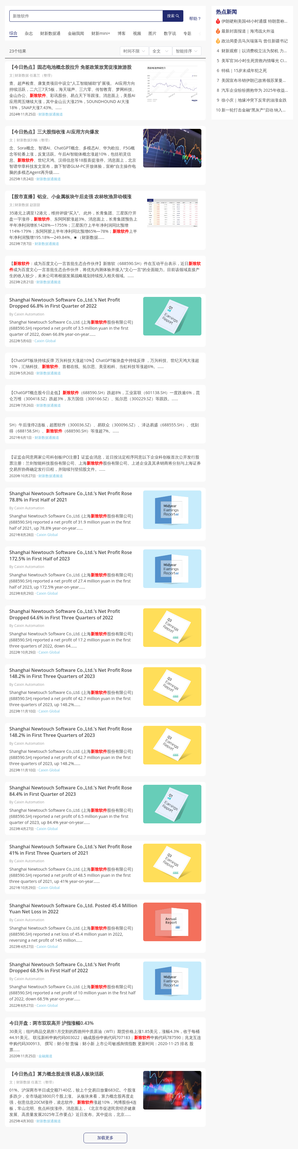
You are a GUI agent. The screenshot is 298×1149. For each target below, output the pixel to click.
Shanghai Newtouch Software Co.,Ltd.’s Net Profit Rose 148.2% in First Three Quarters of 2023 (70, 673)
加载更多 (105, 1137)
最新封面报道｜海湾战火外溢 (247, 31)
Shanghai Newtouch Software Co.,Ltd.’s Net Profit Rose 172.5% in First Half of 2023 (70, 555)
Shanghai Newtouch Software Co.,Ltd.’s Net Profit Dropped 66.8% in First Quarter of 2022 (64, 303)
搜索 (173, 16)
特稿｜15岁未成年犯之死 (244, 70)
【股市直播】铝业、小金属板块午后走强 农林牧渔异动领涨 (70, 197)
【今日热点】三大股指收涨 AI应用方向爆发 (54, 132)
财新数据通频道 (50, 114)
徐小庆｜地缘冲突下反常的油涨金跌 (254, 100)
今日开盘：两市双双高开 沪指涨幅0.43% (51, 1023)
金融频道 (45, 1056)
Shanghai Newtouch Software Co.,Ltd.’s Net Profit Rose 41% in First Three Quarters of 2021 (70, 850)
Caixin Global (45, 340)
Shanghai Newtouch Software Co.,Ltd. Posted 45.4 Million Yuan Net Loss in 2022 (73, 909)
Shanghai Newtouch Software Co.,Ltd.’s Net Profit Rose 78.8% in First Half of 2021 (70, 496)
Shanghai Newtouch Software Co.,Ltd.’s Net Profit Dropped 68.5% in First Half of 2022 (64, 968)
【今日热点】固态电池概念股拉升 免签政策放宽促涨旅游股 (70, 67)
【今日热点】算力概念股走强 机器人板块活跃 (56, 1074)
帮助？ (195, 18)
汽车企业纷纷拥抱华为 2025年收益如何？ (259, 90)
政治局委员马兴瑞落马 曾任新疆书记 (254, 41)
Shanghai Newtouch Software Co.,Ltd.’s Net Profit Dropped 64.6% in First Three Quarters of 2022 (64, 614)
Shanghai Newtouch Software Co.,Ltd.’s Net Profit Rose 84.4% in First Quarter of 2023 (70, 791)
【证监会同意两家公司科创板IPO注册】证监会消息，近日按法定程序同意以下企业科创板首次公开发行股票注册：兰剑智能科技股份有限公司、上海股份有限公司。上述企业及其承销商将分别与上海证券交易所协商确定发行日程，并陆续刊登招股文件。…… (105, 463)
